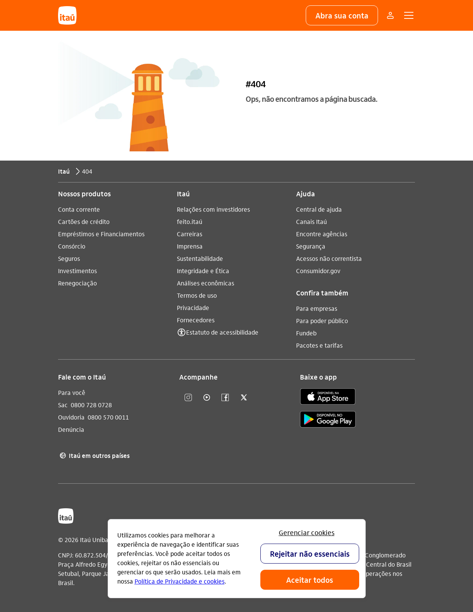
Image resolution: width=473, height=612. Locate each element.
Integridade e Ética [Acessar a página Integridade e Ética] (203, 271)
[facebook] (225, 398)
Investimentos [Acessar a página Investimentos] (77, 271)
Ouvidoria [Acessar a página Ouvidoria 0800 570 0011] (71, 417)
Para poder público (322, 321)
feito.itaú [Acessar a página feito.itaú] (189, 221)
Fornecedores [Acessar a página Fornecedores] (196, 320)
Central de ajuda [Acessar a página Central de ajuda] (319, 209)
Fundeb (306, 333)
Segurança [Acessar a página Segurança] (310, 246)
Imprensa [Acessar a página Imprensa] (190, 246)
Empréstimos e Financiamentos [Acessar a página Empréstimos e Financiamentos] (101, 234)
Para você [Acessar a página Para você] (71, 392)
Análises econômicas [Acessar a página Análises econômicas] (205, 283)
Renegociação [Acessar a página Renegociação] (77, 283)
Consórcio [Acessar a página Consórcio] (71, 246)
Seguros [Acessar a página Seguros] (69, 258)
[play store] (328, 420)
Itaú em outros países (94, 455)
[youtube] (207, 398)
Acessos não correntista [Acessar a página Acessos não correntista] (329, 258)
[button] (342, 15)
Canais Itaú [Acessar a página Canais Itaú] (311, 221)
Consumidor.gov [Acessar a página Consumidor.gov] (318, 271)
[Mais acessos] (390, 15)
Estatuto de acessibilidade (222, 332)
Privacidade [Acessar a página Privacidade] (193, 308)
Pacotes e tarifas (319, 345)
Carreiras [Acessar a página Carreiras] (189, 234)
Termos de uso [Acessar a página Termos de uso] (197, 295)
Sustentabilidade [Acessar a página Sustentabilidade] (200, 258)
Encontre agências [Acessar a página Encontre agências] (321, 234)
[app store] (328, 397)
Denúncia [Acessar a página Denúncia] (71, 429)
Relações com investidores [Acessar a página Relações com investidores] (213, 209)
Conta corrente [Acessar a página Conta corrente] (79, 209)
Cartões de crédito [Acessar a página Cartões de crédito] (84, 221)
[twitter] (244, 398)
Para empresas (316, 308)
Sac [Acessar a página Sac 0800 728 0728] (63, 405)
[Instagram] (188, 398)
